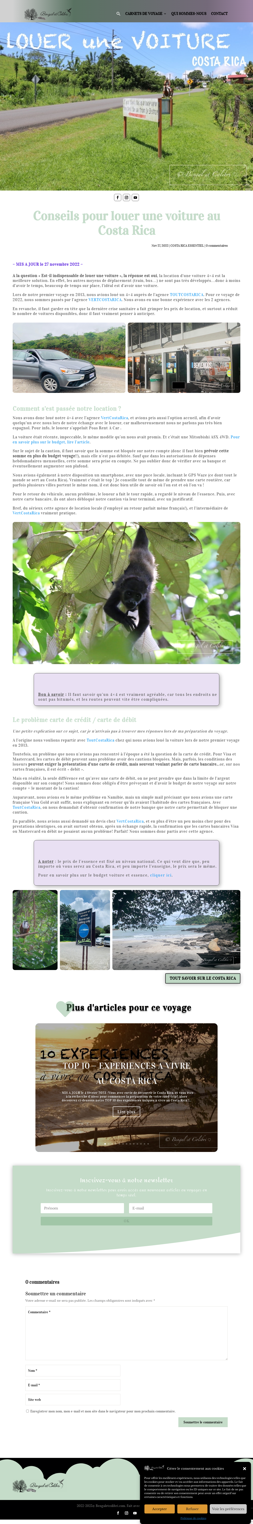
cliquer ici (161, 875)
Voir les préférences (228, 1509)
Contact (219, 13)
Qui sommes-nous (188, 13)
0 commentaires (217, 246)
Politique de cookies (193, 1518)
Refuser (192, 1509)
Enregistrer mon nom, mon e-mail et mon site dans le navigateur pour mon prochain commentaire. (103, 1411)
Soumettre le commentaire (203, 1422)
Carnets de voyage (143, 13)
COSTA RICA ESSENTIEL (187, 246)
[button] (244, 1469)
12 (144, 1144)
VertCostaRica (26, 513)
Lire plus (126, 1111)
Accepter (159, 1509)
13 (148, 1144)
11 (141, 1144)
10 (137, 1144)
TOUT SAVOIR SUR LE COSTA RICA (203, 978)
